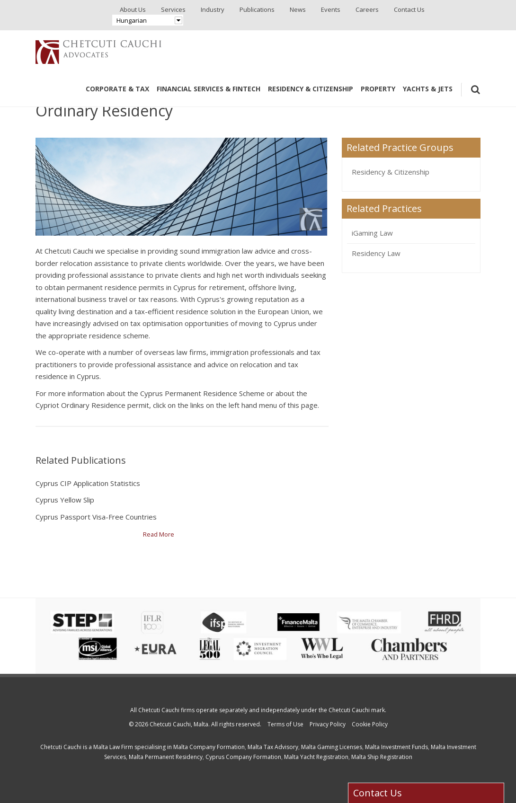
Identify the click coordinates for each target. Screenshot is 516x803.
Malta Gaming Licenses (331, 747)
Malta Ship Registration (381, 757)
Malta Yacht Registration (316, 757)
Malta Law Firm (113, 747)
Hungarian (131, 20)
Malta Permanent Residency (166, 757)
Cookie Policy (370, 724)
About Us (133, 9)
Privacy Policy (328, 724)
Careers (367, 9)
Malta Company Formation (209, 747)
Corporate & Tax (117, 88)
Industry (212, 9)
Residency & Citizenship (310, 88)
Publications (257, 9)
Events (330, 9)
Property (378, 88)
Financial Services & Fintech (208, 88)
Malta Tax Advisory (273, 747)
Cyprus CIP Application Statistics (88, 483)
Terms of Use (285, 724)
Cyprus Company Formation (243, 757)
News (298, 9)
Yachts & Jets (428, 88)
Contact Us (409, 9)
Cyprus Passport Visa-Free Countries (96, 516)
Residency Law (376, 253)
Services (173, 9)
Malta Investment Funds (396, 747)
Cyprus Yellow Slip (65, 499)
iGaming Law (372, 233)
